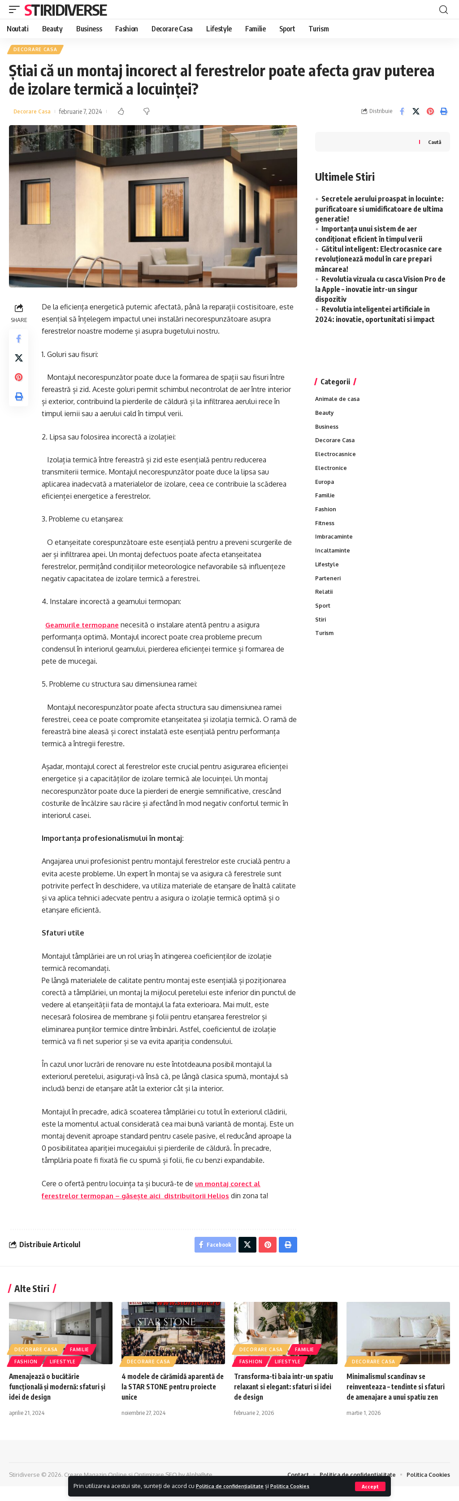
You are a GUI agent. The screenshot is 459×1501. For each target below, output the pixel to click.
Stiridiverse (65, 9)
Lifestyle (327, 573)
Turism (325, 645)
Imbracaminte (335, 544)
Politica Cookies (305, 1485)
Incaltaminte (333, 559)
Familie (326, 501)
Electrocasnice (336, 458)
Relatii (324, 602)
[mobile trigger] (16, 9)
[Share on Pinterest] (430, 113)
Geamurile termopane (86, 626)
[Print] (443, 113)
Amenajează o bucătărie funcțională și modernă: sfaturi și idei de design (58, 1390)
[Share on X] (416, 113)
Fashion (326, 515)
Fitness (325, 530)
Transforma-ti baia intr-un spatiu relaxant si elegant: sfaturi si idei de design (276, 1390)
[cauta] (443, 9)
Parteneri (328, 588)
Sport (322, 616)
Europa (325, 487)
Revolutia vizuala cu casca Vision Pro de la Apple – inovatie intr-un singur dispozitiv (380, 290)
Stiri (321, 631)
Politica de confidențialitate (235, 1485)
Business (327, 429)
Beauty (325, 415)
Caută (434, 143)
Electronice (331, 472)
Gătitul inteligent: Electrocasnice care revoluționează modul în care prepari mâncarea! (378, 260)
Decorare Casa (36, 50)
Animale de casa (339, 400)
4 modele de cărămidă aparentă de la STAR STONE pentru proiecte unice (171, 1390)
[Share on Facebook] (402, 113)
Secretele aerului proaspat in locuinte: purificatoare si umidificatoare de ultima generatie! (379, 210)
